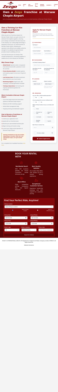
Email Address (47, 51)
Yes (36, 97)
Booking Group (38, 122)
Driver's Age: (7, 227)
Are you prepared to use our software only (43, 100)
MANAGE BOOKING (42, 5)
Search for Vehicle (29, 235)
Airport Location (48, 81)
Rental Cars (50, 117)
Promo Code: (41, 227)
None (38, 109)
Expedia (49, 122)
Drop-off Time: (34, 220)
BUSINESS (49, 5)
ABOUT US (24, 5)
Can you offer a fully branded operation (42, 95)
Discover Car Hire (39, 113)
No (42, 97)
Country (35, 81)
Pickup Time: (7, 220)
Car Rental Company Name (39, 62)
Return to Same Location (25, 210)
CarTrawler (39, 117)
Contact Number (37, 51)
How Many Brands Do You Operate (49, 69)
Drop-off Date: (34, 215)
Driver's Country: (25, 227)
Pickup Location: (8, 204)
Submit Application (43, 139)
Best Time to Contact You (38, 125)
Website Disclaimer (29, 245)
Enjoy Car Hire (50, 113)
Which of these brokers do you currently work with (43, 106)
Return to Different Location (50, 210)
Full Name (35, 44)
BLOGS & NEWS (36, 5)
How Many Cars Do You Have (37, 69)
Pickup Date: (7, 215)
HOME (19, 5)
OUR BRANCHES (30, 5)
